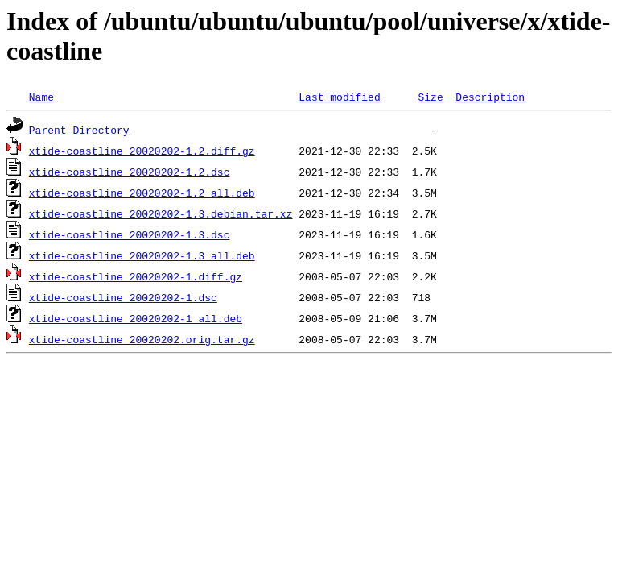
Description (490, 96)
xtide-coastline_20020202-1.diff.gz (135, 276)
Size (430, 96)
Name (41, 96)
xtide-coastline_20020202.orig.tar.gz (142, 339)
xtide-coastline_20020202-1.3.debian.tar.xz (161, 213)
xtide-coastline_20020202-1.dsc (123, 297)
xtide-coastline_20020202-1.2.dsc (129, 171)
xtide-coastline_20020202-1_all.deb (135, 318)
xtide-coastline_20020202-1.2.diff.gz (142, 150)
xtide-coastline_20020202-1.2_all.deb (142, 192)
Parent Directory (79, 129)
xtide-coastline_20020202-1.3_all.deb (142, 255)
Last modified (339, 96)
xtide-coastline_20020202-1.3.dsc (129, 234)
